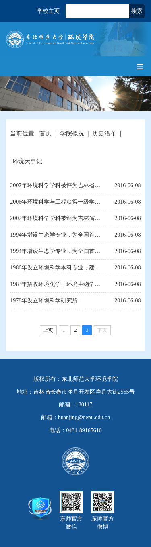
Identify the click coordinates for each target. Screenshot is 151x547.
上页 (48, 330)
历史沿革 (104, 133)
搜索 (137, 11)
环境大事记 (27, 161)
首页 (45, 133)
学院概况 (72, 133)
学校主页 (48, 11)
